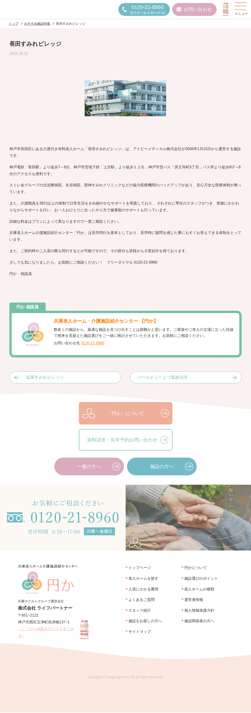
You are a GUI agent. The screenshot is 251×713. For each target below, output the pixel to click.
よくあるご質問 (141, 600)
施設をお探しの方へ (145, 621)
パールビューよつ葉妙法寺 (162, 377)
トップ (13, 24)
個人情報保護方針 (199, 611)
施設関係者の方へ (199, 621)
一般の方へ (89, 466)
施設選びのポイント (201, 579)
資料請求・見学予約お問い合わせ (122, 440)
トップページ (139, 568)
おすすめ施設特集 (37, 24)
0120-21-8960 (93, 343)
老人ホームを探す (143, 579)
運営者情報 (193, 600)
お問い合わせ (198, 9)
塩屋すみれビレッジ (45, 377)
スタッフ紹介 (139, 611)
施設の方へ (162, 466)
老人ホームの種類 (199, 589)
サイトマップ (139, 632)
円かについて (195, 568)
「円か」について (125, 413)
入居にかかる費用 (143, 589)
